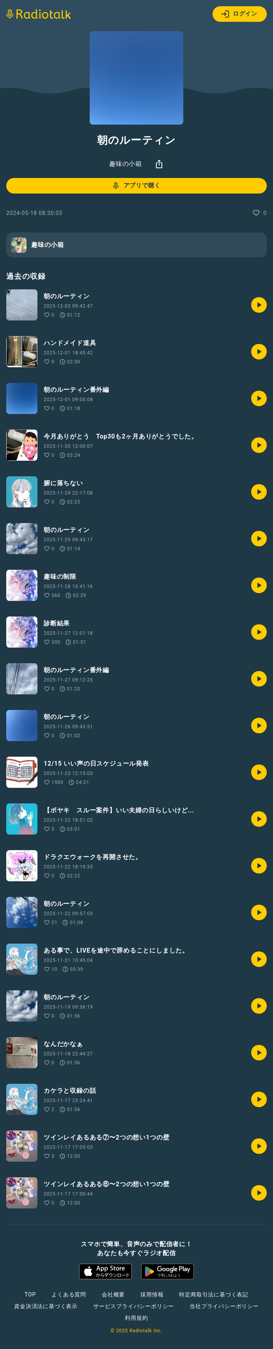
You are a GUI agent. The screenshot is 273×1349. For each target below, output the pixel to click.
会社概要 (113, 1294)
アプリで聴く (136, 185)
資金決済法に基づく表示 (46, 1306)
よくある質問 (68, 1294)
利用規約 (136, 1318)
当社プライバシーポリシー (224, 1306)
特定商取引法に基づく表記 (213, 1294)
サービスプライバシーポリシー (133, 1306)
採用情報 (151, 1294)
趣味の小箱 (125, 163)
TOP (30, 1294)
